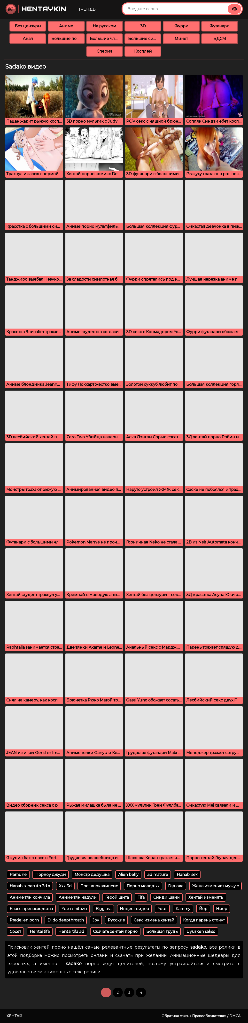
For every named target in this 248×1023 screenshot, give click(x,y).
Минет (181, 38)
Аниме (66, 26)
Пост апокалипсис (99, 886)
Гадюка (175, 886)
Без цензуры (28, 26)
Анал (28, 38)
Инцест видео (134, 908)
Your (162, 908)
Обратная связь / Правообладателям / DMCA (201, 1016)
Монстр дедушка (92, 874)
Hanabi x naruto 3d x (30, 886)
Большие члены (106, 38)
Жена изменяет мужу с (215, 886)
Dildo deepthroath (65, 920)
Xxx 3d (65, 886)
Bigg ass (103, 908)
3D (143, 26)
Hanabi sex (187, 874)
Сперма (104, 51)
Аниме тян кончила (30, 897)
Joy (96, 920)
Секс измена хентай (154, 920)
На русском (104, 26)
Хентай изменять (205, 897)
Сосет (15, 931)
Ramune (18, 874)
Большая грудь (162, 931)
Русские (116, 920)
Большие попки (68, 38)
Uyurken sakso (200, 931)
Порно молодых (143, 886)
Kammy (183, 908)
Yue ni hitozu (74, 908)
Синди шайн (166, 897)
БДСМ (219, 38)
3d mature (157, 874)
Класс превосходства (31, 908)
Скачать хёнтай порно (115, 931)
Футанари (219, 26)
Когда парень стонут (204, 920)
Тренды (87, 9)
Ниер (221, 908)
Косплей (143, 51)
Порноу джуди (50, 874)
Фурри (181, 26)
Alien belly (128, 874)
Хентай (14, 1016)
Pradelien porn (24, 920)
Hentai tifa (40, 931)
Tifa (141, 897)
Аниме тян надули (78, 897)
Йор (203, 908)
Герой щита (117, 897)
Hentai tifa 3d (71, 931)
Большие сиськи (144, 38)
